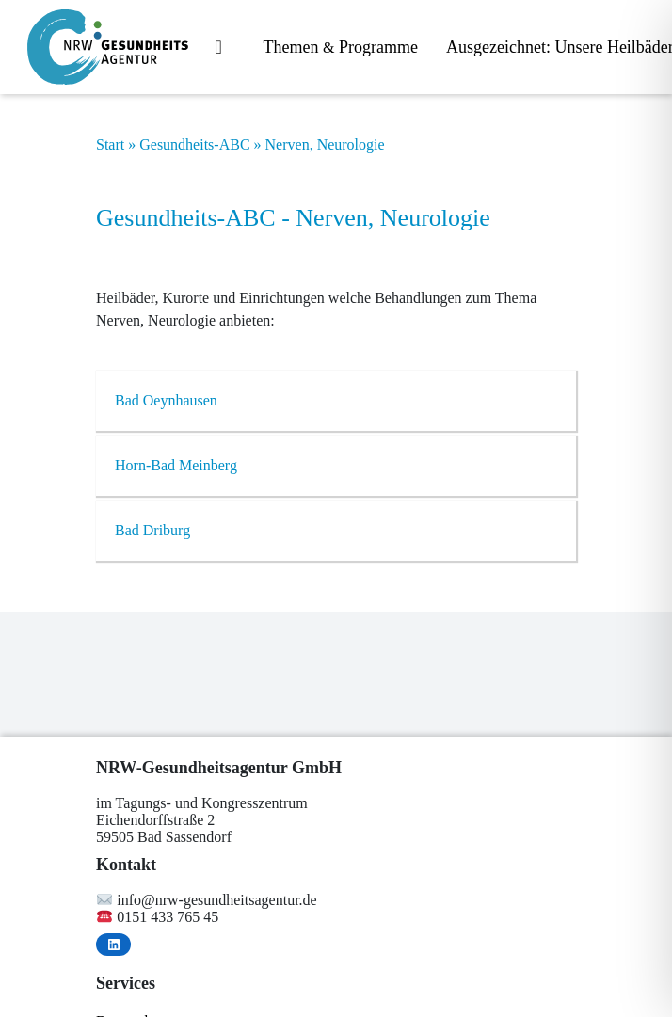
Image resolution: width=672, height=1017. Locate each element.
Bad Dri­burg (152, 530)
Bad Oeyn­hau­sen (166, 400)
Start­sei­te (226, 48)
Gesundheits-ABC (194, 144)
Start (110, 144)
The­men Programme (341, 47)
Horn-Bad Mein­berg (176, 465)
